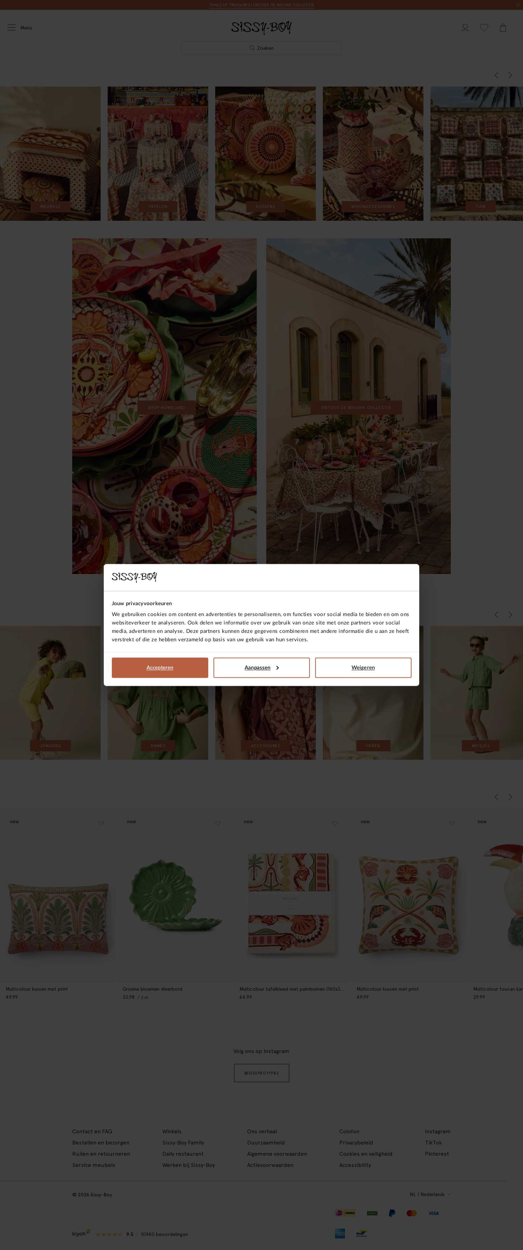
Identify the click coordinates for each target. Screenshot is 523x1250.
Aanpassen (262, 667)
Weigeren (363, 667)
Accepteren (160, 667)
